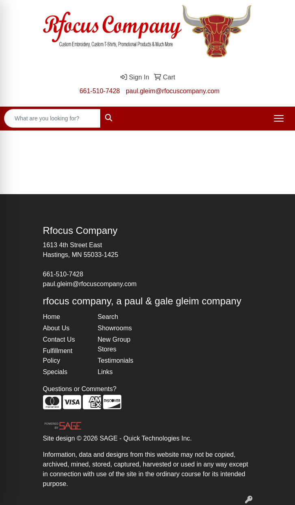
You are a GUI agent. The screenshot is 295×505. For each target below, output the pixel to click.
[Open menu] (279, 118)
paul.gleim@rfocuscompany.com (173, 91)
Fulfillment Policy (58, 355)
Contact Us (59, 339)
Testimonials (116, 360)
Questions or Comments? (79, 388)
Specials (55, 371)
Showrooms (115, 328)
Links (105, 371)
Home (51, 316)
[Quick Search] (52, 118)
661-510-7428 (100, 91)
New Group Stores (114, 344)
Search (108, 316)
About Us (56, 328)
